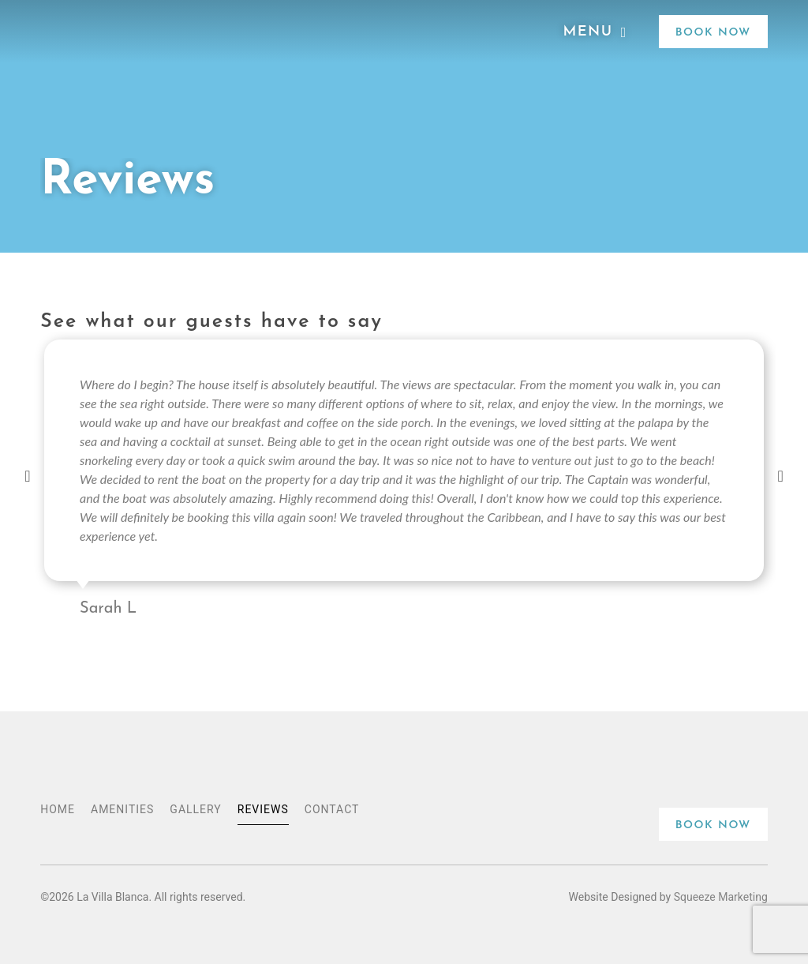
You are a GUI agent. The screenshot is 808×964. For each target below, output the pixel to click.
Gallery (195, 809)
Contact (332, 809)
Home (57, 809)
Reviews (263, 809)
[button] (27, 481)
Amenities (122, 809)
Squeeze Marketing (721, 897)
